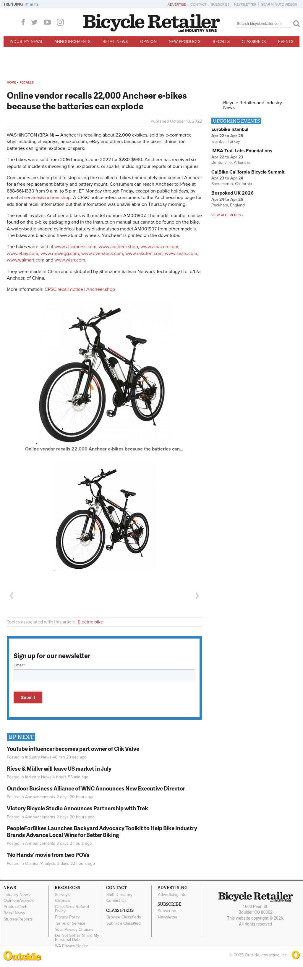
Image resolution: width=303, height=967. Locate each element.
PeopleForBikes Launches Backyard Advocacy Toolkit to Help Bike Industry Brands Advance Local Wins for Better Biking (102, 831)
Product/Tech (15, 907)
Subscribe (220, 4)
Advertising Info (172, 894)
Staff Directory (119, 894)
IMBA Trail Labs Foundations (241, 151)
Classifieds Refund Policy (72, 909)
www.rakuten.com (144, 253)
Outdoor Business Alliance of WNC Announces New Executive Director (96, 788)
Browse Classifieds (123, 917)
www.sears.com (181, 253)
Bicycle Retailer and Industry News (252, 105)
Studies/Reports (18, 919)
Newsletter (245, 4)
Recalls (221, 41)
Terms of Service (70, 923)
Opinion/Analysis (40, 863)
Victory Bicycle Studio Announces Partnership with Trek (77, 808)
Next (197, 596)
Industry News (26, 41)
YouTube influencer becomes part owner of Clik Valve (73, 749)
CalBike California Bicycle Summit (247, 172)
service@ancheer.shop (47, 198)
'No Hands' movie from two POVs (48, 855)
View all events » (227, 215)
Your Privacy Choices (74, 929)
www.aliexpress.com (75, 247)
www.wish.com (69, 260)
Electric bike (90, 622)
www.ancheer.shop (118, 247)
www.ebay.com (22, 253)
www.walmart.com (25, 260)
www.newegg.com (59, 253)
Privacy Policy (67, 917)
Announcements (72, 41)
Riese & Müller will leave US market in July (59, 768)
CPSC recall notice (64, 289)
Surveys (62, 894)
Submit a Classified (123, 923)
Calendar (63, 900)
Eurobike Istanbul (229, 129)
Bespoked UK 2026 (232, 193)
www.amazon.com (159, 247)
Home (11, 82)
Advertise (177, 4)
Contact (198, 4)
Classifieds (254, 41)
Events (285, 41)
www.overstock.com (102, 253)
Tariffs (33, 4)
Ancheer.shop (100, 289)
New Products (184, 41)
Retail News (115, 41)
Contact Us (116, 900)
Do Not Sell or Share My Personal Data (77, 937)
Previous (11, 596)
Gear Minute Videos (279, 4)
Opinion (148, 41)
